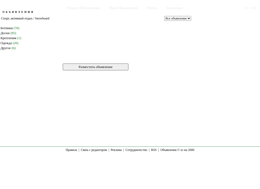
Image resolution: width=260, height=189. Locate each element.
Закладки (174, 8)
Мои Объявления (123, 8)
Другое (6, 48)
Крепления (8, 38)
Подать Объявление (83, 8)
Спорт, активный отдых (17, 18)
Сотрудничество (136, 150)
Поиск (152, 8)
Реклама (116, 150)
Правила (71, 150)
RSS (154, 150)
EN (254, 8)
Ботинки (7, 28)
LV (247, 8)
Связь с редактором (94, 150)
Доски (5, 33)
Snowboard (42, 18)
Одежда (6, 43)
